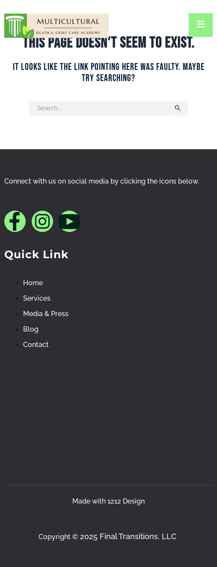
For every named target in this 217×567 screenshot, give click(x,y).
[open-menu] (201, 25)
